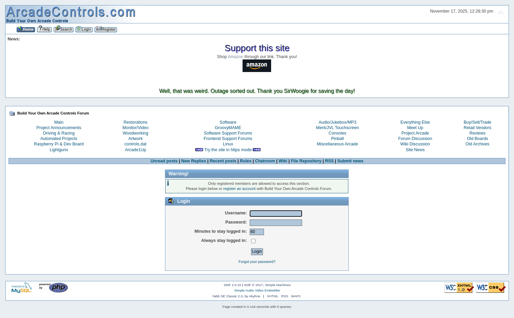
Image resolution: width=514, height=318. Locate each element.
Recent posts (223, 161)
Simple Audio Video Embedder (257, 290)
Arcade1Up (135, 149)
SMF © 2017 (253, 285)
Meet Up (415, 127)
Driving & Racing (59, 133)
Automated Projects (59, 138)
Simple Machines (278, 285)
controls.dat (135, 144)
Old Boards (477, 138)
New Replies (193, 161)
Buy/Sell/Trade (477, 122)
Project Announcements (58, 127)
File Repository (306, 161)
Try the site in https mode (228, 149)
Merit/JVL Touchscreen (337, 127)
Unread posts (164, 161)
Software (228, 122)
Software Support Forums (228, 133)
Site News (415, 149)
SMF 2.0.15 (232, 285)
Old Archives (478, 144)
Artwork (135, 138)
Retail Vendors (477, 127)
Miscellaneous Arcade (337, 144)
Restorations (135, 122)
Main (58, 122)
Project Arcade (415, 133)
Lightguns (59, 149)
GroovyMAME (228, 127)
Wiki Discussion (415, 144)
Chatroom (265, 161)
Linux (228, 144)
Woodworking (135, 133)
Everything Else (415, 122)
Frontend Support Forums (228, 138)
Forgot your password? (256, 262)
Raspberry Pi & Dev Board (59, 144)
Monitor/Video (135, 127)
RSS (329, 161)
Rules (245, 161)
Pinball (337, 138)
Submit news (350, 161)
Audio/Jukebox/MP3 (338, 122)
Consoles (337, 133)
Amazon (236, 56)
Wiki (283, 161)
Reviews (477, 133)
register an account (239, 189)
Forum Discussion (415, 138)
